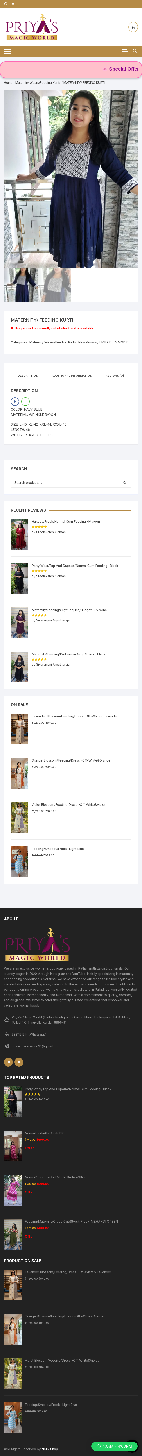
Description (28, 375)
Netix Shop (49, 1449)
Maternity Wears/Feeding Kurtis (38, 82)
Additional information (72, 375)
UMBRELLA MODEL (114, 342)
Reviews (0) (115, 375)
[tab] (28, 376)
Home (8, 82)
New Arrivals (87, 342)
